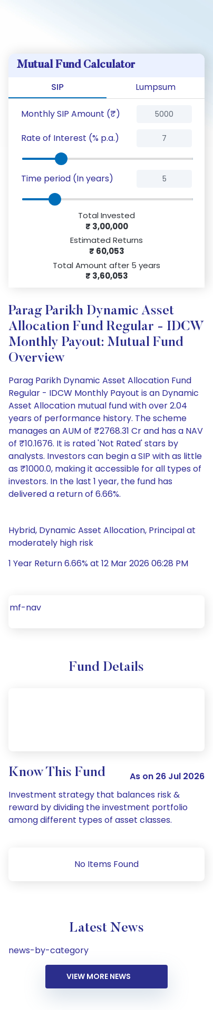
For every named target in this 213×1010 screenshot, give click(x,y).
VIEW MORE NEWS (98, 976)
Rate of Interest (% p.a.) (70, 138)
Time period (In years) (67, 178)
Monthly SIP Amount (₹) (70, 114)
